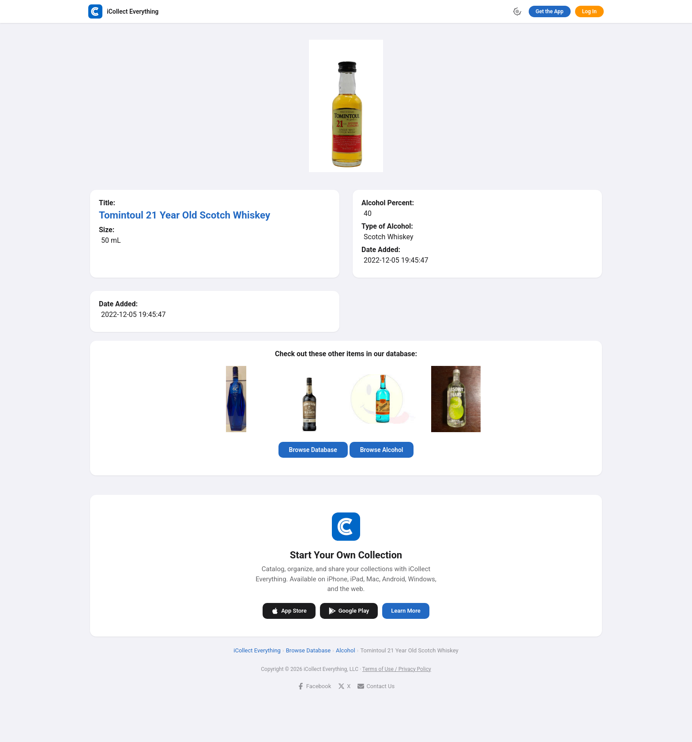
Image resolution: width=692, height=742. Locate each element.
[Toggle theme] (517, 11)
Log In (589, 11)
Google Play (349, 610)
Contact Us (376, 686)
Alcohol (345, 650)
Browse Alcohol (381, 449)
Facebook (314, 686)
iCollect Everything (257, 650)
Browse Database (313, 449)
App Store (288, 610)
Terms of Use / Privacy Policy (396, 669)
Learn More (405, 610)
